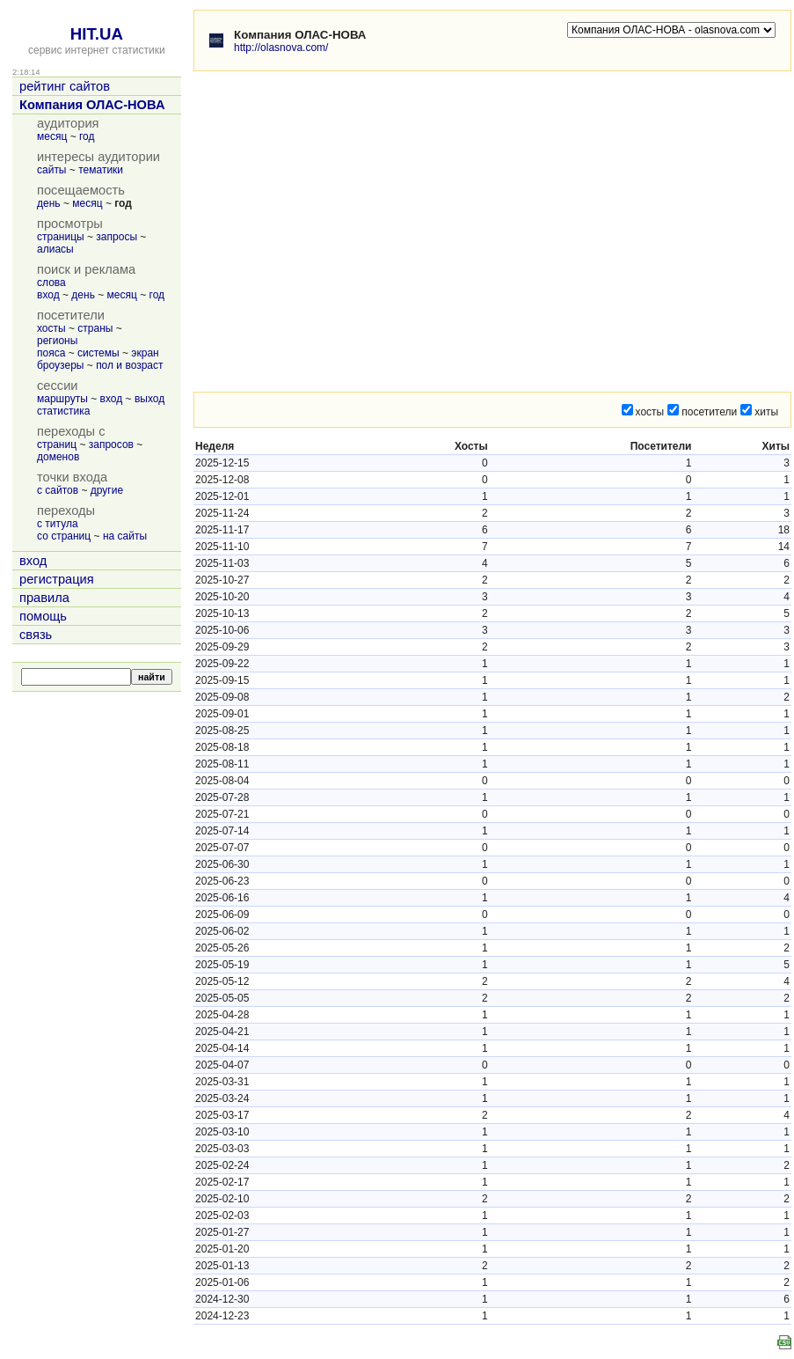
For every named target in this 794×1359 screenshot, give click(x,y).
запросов (111, 444)
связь (35, 635)
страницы (60, 237)
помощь (43, 616)
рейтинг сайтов (64, 86)
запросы (116, 237)
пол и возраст (129, 365)
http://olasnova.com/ (281, 47)
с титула (57, 524)
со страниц (64, 536)
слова (51, 282)
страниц (56, 444)
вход (48, 295)
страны (95, 328)
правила (44, 598)
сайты (52, 170)
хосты (51, 328)
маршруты (62, 399)
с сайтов (57, 490)
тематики (100, 170)
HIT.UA (96, 34)
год (87, 136)
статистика (63, 411)
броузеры (60, 365)
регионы (57, 340)
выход (149, 399)
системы (98, 353)
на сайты (125, 536)
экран (144, 353)
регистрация (56, 579)
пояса (51, 353)
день (49, 203)
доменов (58, 457)
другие (107, 490)
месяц (52, 136)
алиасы (55, 249)
